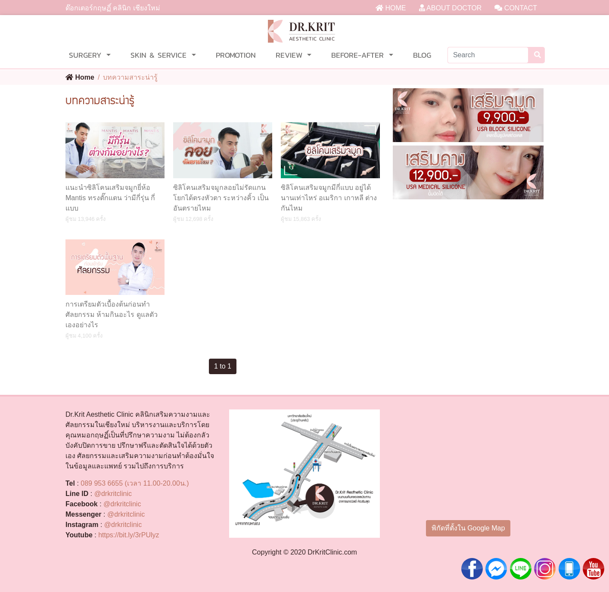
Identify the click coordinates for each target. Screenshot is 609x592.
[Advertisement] (468, 275)
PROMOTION (236, 55)
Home (79, 77)
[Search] (487, 55)
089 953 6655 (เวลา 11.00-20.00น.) (135, 483)
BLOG (422, 55)
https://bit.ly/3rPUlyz (128, 535)
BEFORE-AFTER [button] (359, 55)
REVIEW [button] (290, 55)
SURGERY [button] (87, 55)
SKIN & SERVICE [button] (160, 55)
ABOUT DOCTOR (450, 8)
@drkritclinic (113, 493)
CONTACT (515, 8)
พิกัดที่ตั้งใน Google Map (468, 528)
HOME (391, 8)
